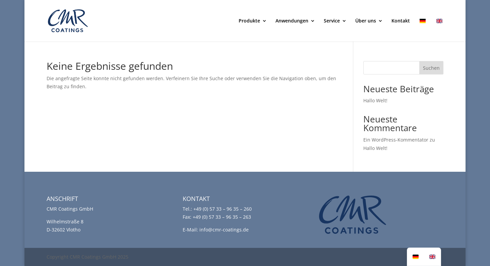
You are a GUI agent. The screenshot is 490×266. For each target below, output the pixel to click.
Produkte (249, 21)
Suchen (431, 68)
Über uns (365, 21)
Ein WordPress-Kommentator (395, 140)
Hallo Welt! (375, 100)
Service (332, 21)
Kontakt (400, 21)
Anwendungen (291, 21)
